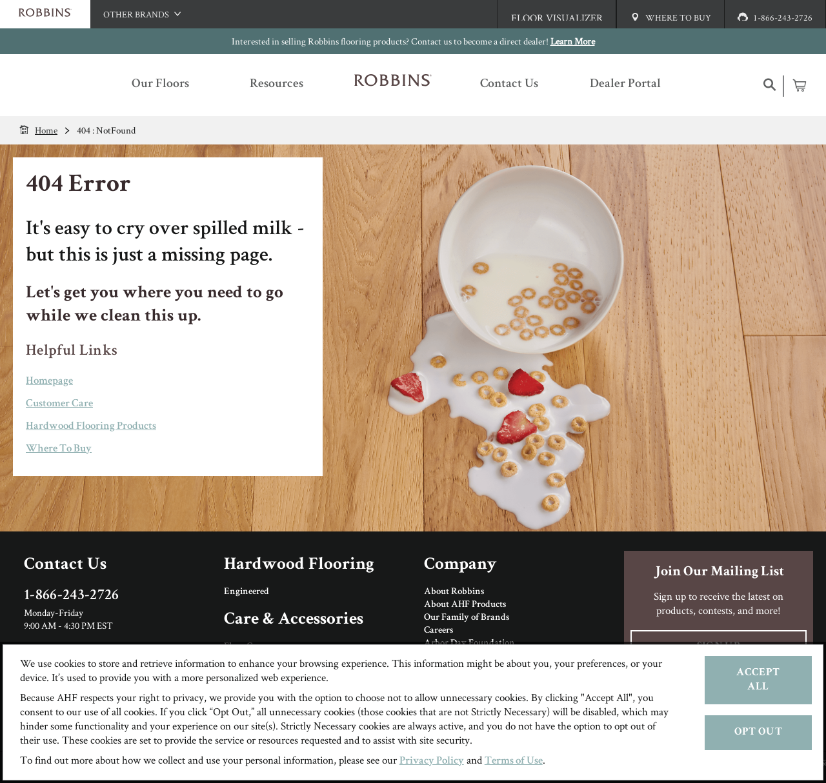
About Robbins (454, 592)
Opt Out (758, 732)
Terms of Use (514, 761)
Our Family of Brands (466, 618)
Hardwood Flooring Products (91, 426)
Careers (438, 631)
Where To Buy (59, 449)
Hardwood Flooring (299, 565)
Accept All (758, 680)
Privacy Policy (431, 761)
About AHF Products (465, 605)
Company (460, 565)
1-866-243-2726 (71, 596)
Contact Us (65, 565)
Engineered (246, 592)
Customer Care (59, 404)
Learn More (572, 41)
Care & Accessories (293, 620)
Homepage (49, 381)
